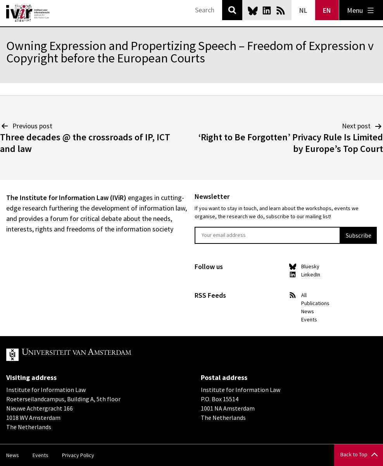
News (307, 311)
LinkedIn (266, 10)
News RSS (280, 10)
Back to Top (353, 454)
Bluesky (252, 10)
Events (309, 319)
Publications (315, 303)
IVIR (28, 13)
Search (232, 10)
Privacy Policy (78, 455)
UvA (96, 355)
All (304, 295)
